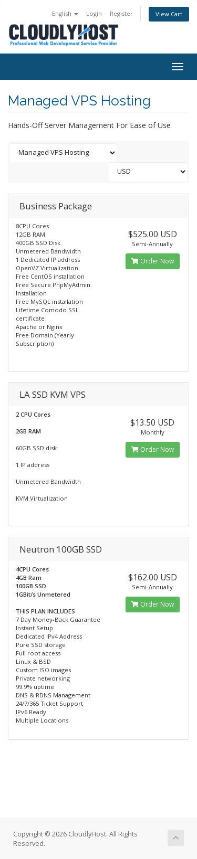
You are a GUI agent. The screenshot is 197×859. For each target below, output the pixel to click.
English (65, 13)
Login (94, 13)
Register (121, 13)
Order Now (152, 261)
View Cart (168, 14)
